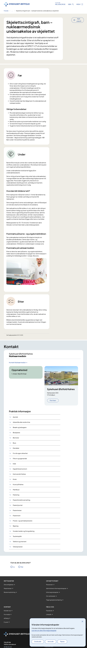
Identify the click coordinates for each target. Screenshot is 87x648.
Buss (14, 444)
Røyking (15, 527)
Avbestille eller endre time (21, 423)
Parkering (16, 496)
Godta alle (37, 641)
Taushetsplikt (17, 537)
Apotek (15, 418)
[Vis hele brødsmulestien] (12, 11)
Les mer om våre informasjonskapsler (44, 630)
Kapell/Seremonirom (20, 470)
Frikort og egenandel (20, 460)
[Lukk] (82, 621)
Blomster (16, 439)
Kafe (14, 465)
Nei (22, 568)
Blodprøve (16, 434)
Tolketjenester (18, 548)
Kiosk (15, 480)
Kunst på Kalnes (18, 486)
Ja (14, 568)
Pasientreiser (17, 512)
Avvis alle (51, 641)
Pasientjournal (17, 506)
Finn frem (53, 402)
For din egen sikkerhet (20, 454)
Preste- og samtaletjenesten (22, 522)
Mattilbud (16, 491)
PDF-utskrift (78, 20)
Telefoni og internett (19, 543)
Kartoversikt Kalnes (19, 475)
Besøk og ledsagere (19, 429)
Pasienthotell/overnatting (21, 501)
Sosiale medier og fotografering (23, 532)
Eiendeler (16, 449)
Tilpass (62, 641)
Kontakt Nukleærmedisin (17, 364)
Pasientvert (16, 517)
